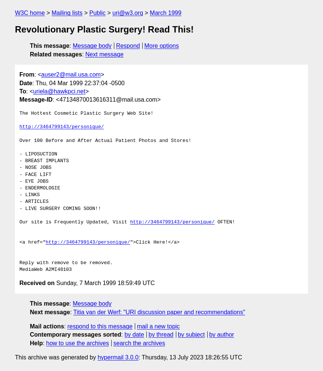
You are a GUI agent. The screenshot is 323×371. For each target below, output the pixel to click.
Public (97, 13)
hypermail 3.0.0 (117, 357)
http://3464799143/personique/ (61, 127)
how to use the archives (77, 343)
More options (162, 46)
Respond (128, 46)
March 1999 (165, 13)
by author (221, 334)
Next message (105, 54)
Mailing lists (67, 13)
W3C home (30, 13)
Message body (92, 46)
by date (134, 334)
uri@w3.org (127, 13)
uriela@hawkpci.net (59, 91)
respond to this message (99, 326)
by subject (191, 334)
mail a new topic (158, 326)
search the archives (139, 343)
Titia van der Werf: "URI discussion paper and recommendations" (159, 312)
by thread (161, 334)
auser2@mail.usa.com (70, 74)
